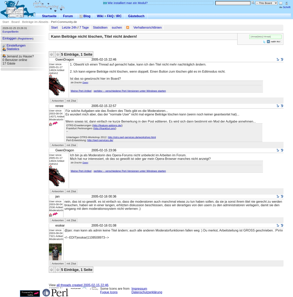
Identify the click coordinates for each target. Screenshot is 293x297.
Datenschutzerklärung (147, 292)
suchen (117, 27)
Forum (68, 16)
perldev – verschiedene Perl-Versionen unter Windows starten (130, 90)
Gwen (85, 82)
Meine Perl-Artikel (81, 90)
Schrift (284, 7)
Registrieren (25, 38)
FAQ (110, 16)
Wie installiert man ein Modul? (125, 3)
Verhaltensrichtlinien (147, 27)
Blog (84, 16)
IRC (119, 16)
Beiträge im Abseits (35, 21)
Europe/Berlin (11, 31)
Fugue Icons (109, 292)
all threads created (82, 285)
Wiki (100, 16)
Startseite (49, 16)
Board (15, 21)
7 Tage (84, 27)
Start (5, 21)
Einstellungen (14, 45)
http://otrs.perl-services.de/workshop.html (132, 137)
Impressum (139, 288)
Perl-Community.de (64, 21)
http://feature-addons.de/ (107, 125)
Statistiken (100, 27)
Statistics (11, 49)
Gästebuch (136, 16)
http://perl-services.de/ (100, 140)
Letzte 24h (69, 27)
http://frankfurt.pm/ (104, 128)
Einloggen (10, 38)
